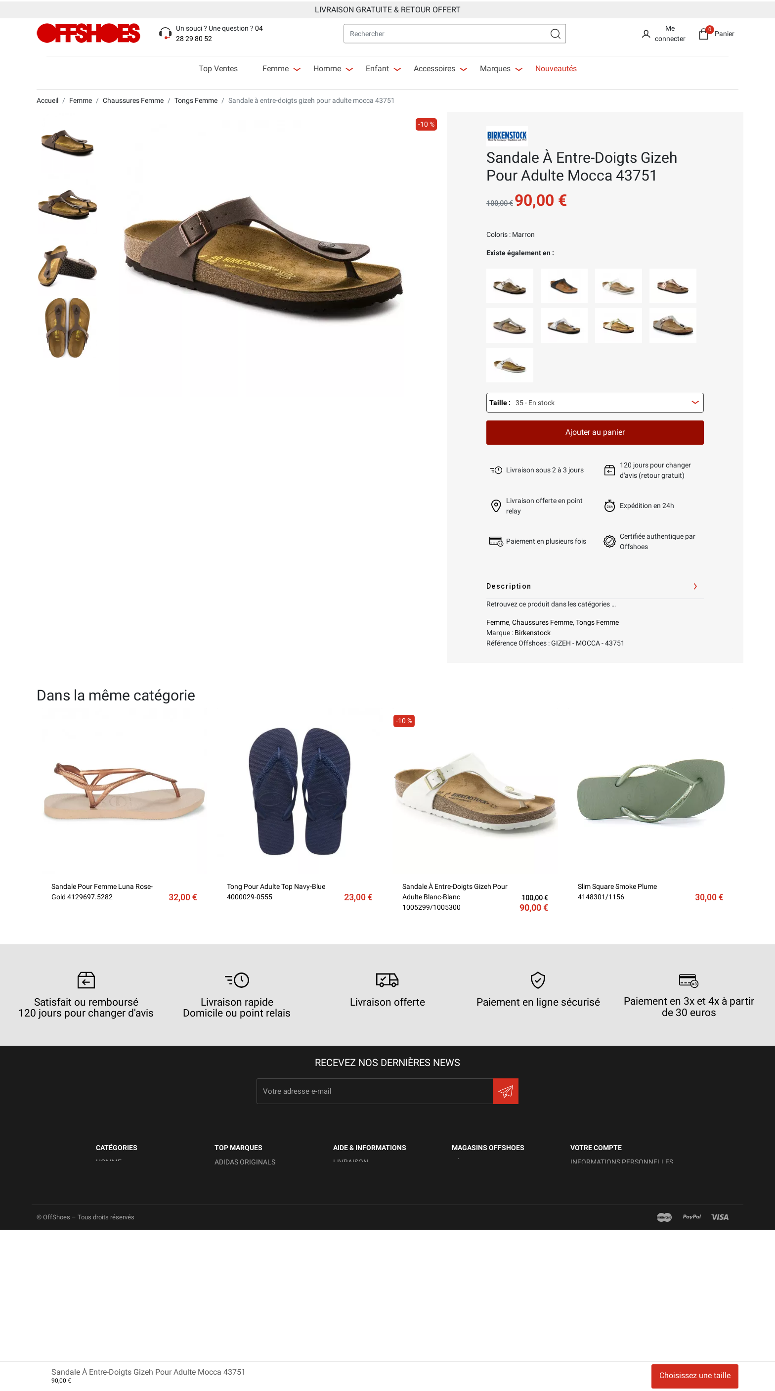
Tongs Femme (597, 620)
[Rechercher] (455, 32)
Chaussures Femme (542, 620)
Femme (497, 620)
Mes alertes (592, 1267)
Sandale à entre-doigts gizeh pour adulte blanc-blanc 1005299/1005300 (455, 895)
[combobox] (595, 401)
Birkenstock (533, 631)
